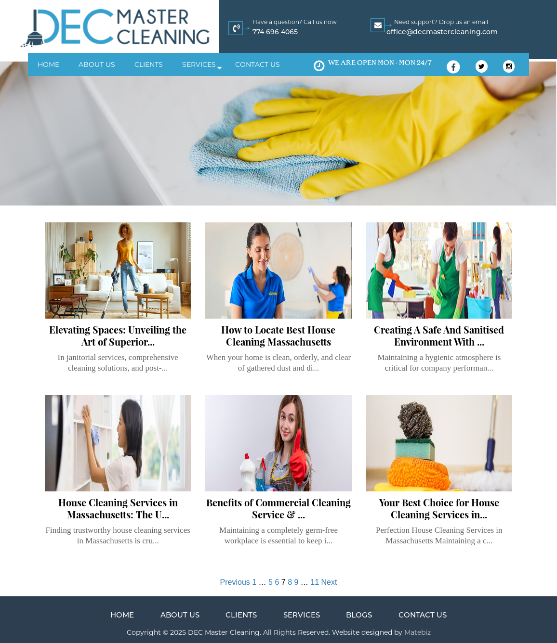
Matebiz (416, 632)
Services (199, 64)
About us (97, 64)
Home (48, 64)
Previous (235, 582)
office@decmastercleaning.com (442, 31)
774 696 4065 (275, 31)
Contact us (257, 64)
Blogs (359, 615)
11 (314, 582)
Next (329, 582)
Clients (148, 64)
